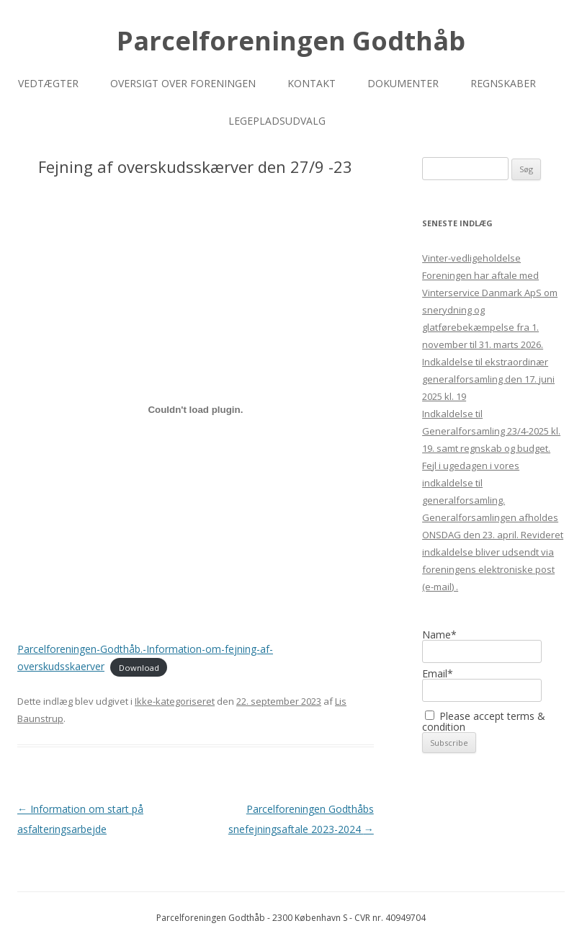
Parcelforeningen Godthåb (291, 40)
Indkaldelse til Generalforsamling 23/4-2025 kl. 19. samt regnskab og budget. (491, 431)
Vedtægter (48, 83)
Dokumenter (403, 83)
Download (139, 667)
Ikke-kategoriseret (175, 701)
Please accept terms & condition (483, 721)
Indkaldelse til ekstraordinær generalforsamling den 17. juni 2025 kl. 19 (488, 379)
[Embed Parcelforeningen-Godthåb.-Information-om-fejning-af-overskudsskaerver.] (195, 409)
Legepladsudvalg (277, 121)
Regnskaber (503, 83)
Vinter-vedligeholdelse (471, 257)
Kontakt (311, 83)
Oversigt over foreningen (183, 83)
